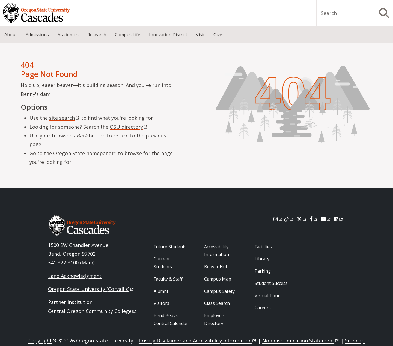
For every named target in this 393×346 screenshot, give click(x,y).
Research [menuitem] (96, 35)
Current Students (163, 263)
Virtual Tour (267, 296)
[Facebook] (314, 219)
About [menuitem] (10, 35)
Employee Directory (214, 319)
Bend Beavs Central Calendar (171, 319)
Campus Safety (219, 291)
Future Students (170, 247)
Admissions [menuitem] (37, 35)
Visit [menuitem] (200, 35)
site (64, 118)
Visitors (161, 303)
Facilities (263, 247)
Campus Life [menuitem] (127, 35)
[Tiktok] (289, 219)
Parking (263, 271)
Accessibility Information (216, 251)
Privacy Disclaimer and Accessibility (198, 340)
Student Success (271, 283)
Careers (263, 308)
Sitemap (355, 340)
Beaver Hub (216, 267)
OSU (129, 127)
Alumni (161, 291)
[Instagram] (278, 219)
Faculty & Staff (168, 279)
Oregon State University (91, 289)
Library (262, 259)
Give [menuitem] (217, 35)
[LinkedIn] (339, 219)
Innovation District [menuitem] (168, 35)
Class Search (217, 303)
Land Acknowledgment (75, 276)
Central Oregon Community (92, 311)
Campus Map (217, 279)
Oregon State (85, 153)
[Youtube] (326, 219)
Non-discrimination (301, 340)
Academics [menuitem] (68, 35)
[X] (302, 219)
